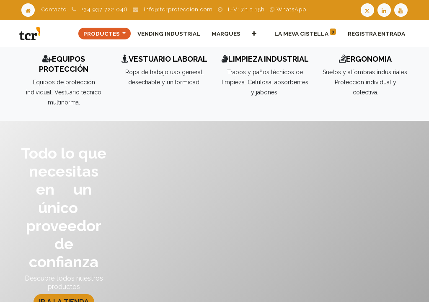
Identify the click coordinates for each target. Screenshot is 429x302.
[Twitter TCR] (367, 9)
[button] (253, 33)
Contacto (54, 9)
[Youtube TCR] (401, 9)
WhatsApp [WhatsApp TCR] (288, 9)
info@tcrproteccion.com (178, 9)
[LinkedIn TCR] (385, 9)
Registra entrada (375, 33)
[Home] (28, 9)
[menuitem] (168, 33)
